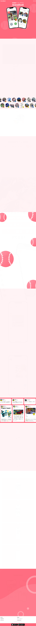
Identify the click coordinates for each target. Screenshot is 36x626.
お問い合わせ (2, 620)
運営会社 (2, 617)
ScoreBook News (19, 620)
